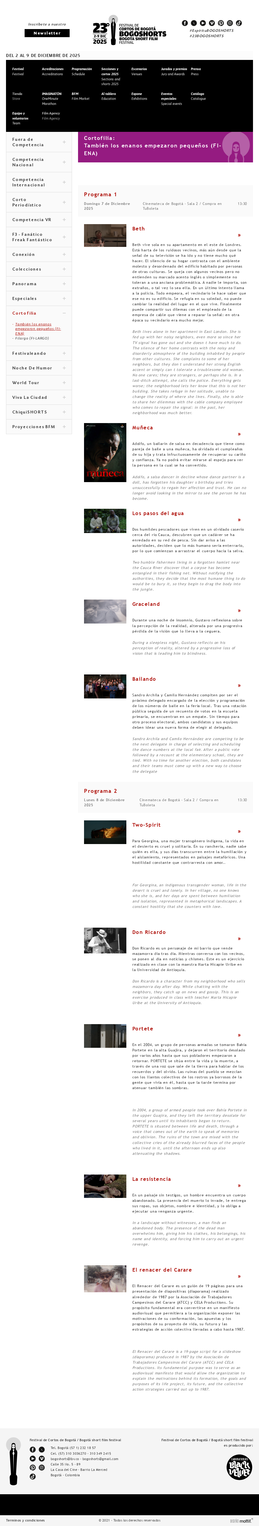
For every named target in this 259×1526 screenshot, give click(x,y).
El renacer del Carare (162, 1270)
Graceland (146, 604)
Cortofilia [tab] (39, 314)
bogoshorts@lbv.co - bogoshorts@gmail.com (85, 1459)
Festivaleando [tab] (39, 354)
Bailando (144, 679)
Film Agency (51, 115)
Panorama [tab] (39, 284)
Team (20, 118)
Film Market (80, 96)
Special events (171, 98)
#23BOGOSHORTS (206, 36)
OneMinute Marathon (52, 98)
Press (196, 71)
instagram (230, 23)
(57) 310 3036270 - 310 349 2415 (84, 1453)
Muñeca (142, 428)
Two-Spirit (146, 825)
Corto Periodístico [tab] (39, 203)
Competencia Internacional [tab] (39, 183)
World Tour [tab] (39, 383)
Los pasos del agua (158, 513)
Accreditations (53, 71)
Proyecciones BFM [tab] (39, 427)
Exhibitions (139, 96)
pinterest (221, 23)
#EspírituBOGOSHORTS (211, 31)
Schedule (82, 71)
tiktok (239, 23)
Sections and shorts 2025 (110, 76)
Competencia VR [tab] (39, 220)
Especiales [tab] (39, 299)
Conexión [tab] (39, 255)
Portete (143, 1029)
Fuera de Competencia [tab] (39, 142)
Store (17, 96)
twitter (194, 23)
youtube (203, 23)
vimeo (212, 23)
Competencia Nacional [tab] (39, 162)
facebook (185, 23)
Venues (139, 71)
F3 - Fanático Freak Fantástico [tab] (39, 237)
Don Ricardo (149, 932)
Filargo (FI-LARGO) (32, 338)
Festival (18, 71)
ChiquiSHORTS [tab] (39, 412)
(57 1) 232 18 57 (83, 1448)
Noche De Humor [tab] (39, 368)
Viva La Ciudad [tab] (39, 398)
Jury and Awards (174, 71)
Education (108, 96)
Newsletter (47, 33)
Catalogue (198, 96)
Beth (138, 229)
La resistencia (151, 1179)
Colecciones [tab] (39, 270)
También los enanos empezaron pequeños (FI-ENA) (38, 329)
